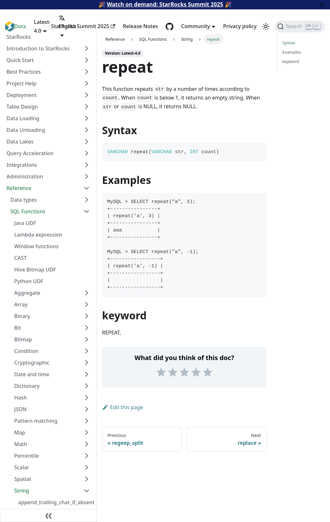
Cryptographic (31, 362)
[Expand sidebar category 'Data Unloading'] (86, 130)
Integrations (21, 164)
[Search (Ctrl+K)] (300, 26)
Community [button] (195, 26)
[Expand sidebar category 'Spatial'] (86, 479)
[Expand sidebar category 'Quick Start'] (86, 60)
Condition (26, 351)
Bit (17, 327)
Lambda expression (38, 234)
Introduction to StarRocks (38, 48)
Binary (22, 316)
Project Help (21, 83)
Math (20, 444)
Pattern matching (35, 420)
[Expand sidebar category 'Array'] (86, 304)
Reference (18, 188)
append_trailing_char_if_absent (56, 502)
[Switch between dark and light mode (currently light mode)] (266, 26)
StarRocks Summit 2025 (83, 26)
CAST (20, 257)
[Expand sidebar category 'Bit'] (86, 328)
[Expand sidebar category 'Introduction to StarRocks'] (86, 48)
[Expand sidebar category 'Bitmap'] (86, 339)
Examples (292, 52)
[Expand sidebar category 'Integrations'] (86, 165)
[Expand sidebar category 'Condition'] (86, 351)
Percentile (26, 455)
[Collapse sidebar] (48, 515)
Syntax (289, 43)
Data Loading (22, 118)
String (21, 490)
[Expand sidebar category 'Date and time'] (86, 374)
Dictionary (27, 385)
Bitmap (23, 339)
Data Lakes (20, 141)
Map (19, 432)
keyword (291, 61)
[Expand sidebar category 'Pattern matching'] (86, 421)
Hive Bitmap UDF (35, 269)
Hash (20, 397)
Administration (24, 176)
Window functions (36, 246)
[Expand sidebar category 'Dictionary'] (86, 386)
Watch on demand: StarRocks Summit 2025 (165, 4)
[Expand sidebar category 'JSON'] (86, 409)
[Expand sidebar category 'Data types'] (86, 200)
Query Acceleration (30, 153)
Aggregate (27, 292)
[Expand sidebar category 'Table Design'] (86, 106)
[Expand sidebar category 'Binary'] (86, 316)
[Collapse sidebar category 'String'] (86, 490)
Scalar (21, 467)
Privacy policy (240, 26)
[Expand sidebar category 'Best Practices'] (86, 72)
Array (20, 304)
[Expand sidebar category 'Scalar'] (86, 467)
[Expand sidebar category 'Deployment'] (86, 95)
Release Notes (140, 26)
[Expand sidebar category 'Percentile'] (86, 456)
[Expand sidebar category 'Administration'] (86, 176)
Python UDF (28, 281)
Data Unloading (25, 129)
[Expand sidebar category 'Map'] (86, 432)
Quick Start (20, 60)
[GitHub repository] (169, 26)
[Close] (322, 4)
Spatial (22, 479)
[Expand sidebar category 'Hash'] (86, 397)
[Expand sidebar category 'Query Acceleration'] (86, 153)
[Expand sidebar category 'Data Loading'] (86, 118)
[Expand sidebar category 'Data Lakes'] (86, 141)
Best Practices (23, 71)
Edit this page (122, 407)
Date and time (31, 374)
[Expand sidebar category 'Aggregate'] (86, 293)
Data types (23, 199)
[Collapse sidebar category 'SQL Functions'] (86, 211)
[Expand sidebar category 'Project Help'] (86, 83)
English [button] (67, 22)
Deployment (21, 95)
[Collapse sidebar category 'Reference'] (86, 188)
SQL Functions (27, 211)
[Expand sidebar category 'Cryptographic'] (86, 362)
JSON (20, 409)
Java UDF (25, 223)
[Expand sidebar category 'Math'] (86, 444)
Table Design (22, 106)
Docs (20, 26)
